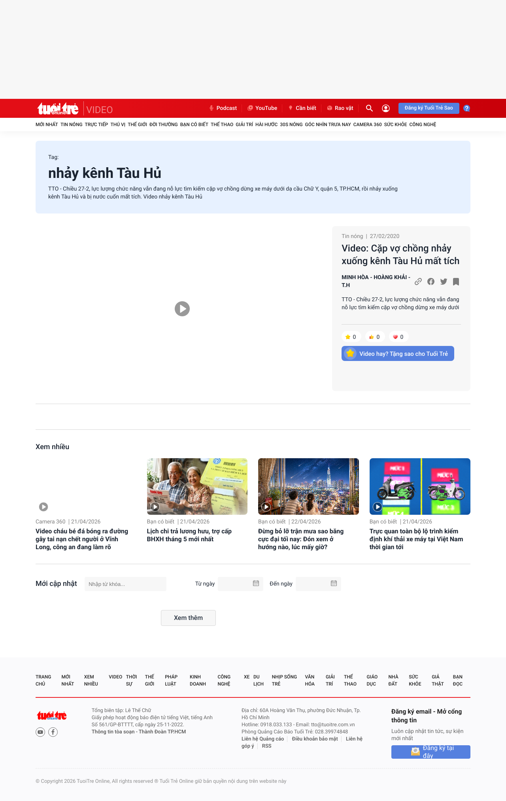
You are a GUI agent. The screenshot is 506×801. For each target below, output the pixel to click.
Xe (246, 677)
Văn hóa (310, 680)
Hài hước (266, 124)
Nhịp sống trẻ (284, 680)
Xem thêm (188, 618)
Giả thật (438, 680)
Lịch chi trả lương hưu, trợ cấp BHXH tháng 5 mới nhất (189, 535)
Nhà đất (393, 680)
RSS (267, 746)
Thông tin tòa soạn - (115, 732)
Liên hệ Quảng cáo (263, 739)
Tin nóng (71, 124)
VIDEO (99, 109)
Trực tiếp (96, 124)
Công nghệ (422, 124)
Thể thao (222, 124)
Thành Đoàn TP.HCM (162, 732)
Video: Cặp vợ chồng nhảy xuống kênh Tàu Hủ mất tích (400, 254)
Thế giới (137, 124)
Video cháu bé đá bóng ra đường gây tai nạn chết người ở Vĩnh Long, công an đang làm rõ (82, 539)
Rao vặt (339, 108)
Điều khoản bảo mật (315, 739)
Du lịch (258, 680)
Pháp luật (171, 680)
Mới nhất (47, 124)
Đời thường (163, 124)
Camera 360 (367, 124)
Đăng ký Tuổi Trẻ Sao (429, 108)
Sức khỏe (395, 124)
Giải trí (244, 124)
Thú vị (117, 124)
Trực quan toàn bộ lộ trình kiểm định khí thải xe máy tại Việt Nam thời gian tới (416, 539)
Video (115, 677)
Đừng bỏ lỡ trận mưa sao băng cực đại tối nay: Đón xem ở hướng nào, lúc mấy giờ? (301, 539)
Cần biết (301, 108)
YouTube (262, 108)
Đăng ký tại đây (438, 752)
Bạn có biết (194, 124)
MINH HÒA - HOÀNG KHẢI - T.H (376, 281)
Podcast (222, 108)
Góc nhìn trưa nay (328, 124)
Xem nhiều (52, 447)
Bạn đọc (458, 680)
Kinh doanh (198, 680)
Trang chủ (43, 680)
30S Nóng (291, 124)
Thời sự (131, 680)
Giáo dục (372, 680)
